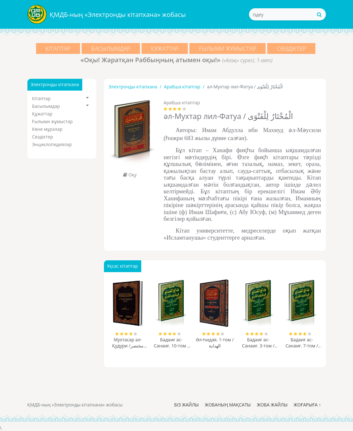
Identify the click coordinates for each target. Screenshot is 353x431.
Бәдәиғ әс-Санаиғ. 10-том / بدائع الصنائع (171, 343)
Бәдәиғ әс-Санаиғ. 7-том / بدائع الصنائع (301, 343)
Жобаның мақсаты (228, 405)
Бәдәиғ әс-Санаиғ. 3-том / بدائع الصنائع (258, 343)
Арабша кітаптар (182, 87)
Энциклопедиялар (52, 144)
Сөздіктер (291, 48)
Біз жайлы (186, 405)
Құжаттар (165, 48)
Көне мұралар (47, 129)
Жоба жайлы (272, 405)
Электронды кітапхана (133, 87)
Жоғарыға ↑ (307, 405)
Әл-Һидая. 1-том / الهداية (215, 343)
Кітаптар (57, 48)
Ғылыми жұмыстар (227, 48)
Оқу (129, 175)
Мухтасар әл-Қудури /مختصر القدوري (127, 343)
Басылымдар (110, 48)
